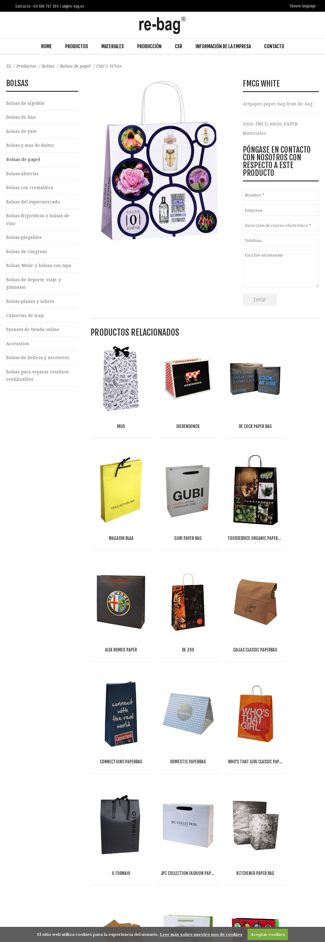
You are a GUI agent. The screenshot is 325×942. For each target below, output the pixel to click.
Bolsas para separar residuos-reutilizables (38, 379)
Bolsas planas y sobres (30, 304)
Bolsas (50, 66)
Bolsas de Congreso (27, 254)
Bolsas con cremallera (29, 189)
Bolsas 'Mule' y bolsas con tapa (39, 268)
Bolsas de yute (21, 131)
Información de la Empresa (223, 46)
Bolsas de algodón (25, 103)
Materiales (112, 46)
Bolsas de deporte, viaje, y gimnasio (34, 286)
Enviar (260, 299)
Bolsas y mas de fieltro (30, 146)
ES (8, 66)
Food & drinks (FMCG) (110, 854)
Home (46, 46)
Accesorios (17, 347)
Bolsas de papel (77, 66)
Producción (149, 46)
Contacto (274, 46)
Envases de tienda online (33, 333)
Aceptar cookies (268, 934)
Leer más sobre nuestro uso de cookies (201, 934)
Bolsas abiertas (22, 174)
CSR (178, 46)
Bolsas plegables (24, 239)
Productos (76, 46)
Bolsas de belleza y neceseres (38, 361)
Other (79, 861)
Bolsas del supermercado (33, 203)
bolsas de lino (21, 117)
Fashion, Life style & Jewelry (54, 854)
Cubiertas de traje (25, 318)
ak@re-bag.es (144, 917)
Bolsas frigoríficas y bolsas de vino (38, 221)
